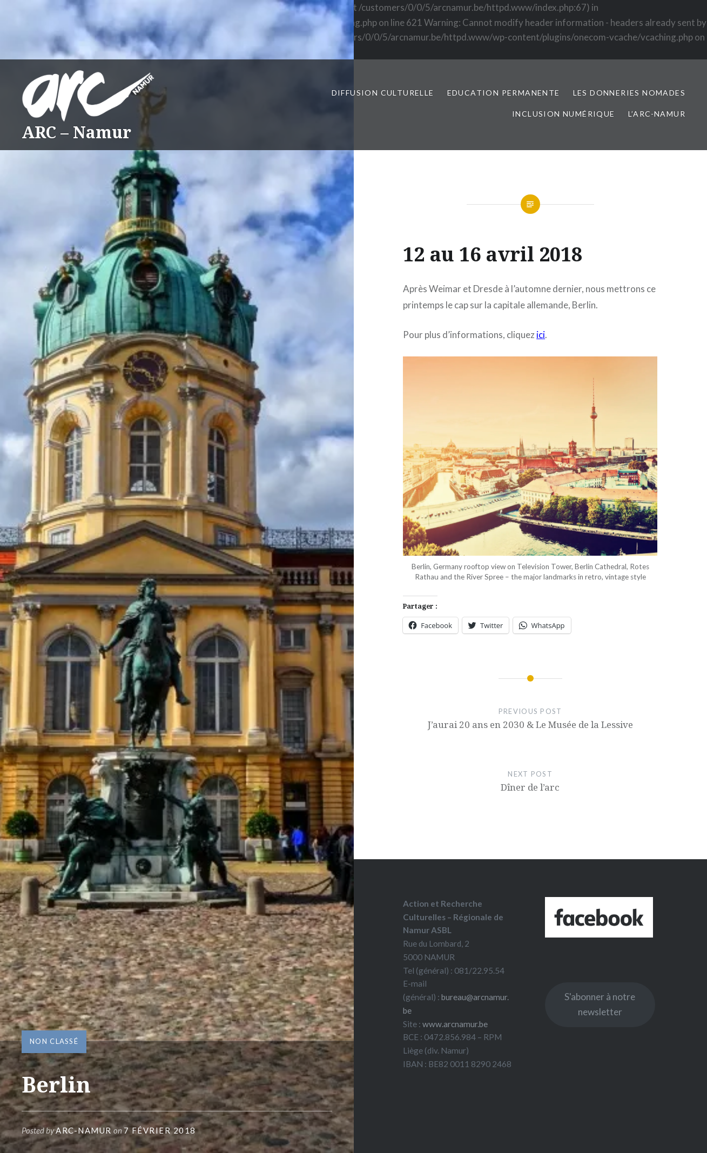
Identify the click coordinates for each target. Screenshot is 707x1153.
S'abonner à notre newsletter (599, 1004)
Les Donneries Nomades (629, 92)
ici (540, 334)
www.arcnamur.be (455, 1024)
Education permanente (503, 92)
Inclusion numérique (563, 113)
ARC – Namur (76, 132)
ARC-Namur (84, 1130)
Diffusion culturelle (383, 92)
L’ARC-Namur (656, 113)
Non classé (54, 1041)
